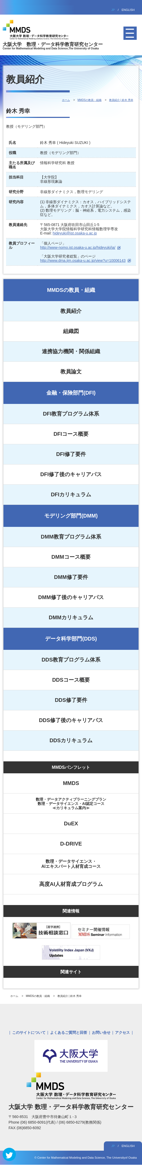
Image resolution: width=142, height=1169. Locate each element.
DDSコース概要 (71, 680)
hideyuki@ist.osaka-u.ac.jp (75, 233)
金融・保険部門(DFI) (71, 393)
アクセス (122, 1032)
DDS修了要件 (71, 700)
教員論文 (71, 371)
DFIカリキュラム (71, 494)
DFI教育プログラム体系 (71, 414)
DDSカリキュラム (71, 740)
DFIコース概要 (71, 434)
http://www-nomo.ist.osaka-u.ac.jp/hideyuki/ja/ (77, 247)
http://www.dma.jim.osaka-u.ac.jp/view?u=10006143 (83, 260)
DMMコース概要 (71, 557)
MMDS (71, 783)
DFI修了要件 (71, 454)
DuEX (71, 823)
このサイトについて (29, 1032)
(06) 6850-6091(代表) (38, 1122)
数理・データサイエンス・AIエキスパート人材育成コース (71, 863)
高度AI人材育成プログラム (71, 884)
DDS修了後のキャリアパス (71, 720)
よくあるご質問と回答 (68, 1032)
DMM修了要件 (71, 577)
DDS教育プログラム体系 (71, 660)
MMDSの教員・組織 (71, 290)
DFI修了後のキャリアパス (71, 474)
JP (113, 9)
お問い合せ (101, 1032)
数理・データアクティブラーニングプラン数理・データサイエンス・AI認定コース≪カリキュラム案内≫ (71, 803)
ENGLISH (128, 9)
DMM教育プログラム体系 (71, 537)
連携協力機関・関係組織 (71, 351)
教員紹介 (71, 311)
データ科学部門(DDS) (71, 639)
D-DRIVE (71, 844)
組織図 (71, 331)
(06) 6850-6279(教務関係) (80, 1122)
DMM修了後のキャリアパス (71, 597)
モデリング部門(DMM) (70, 516)
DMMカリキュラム (71, 617)
